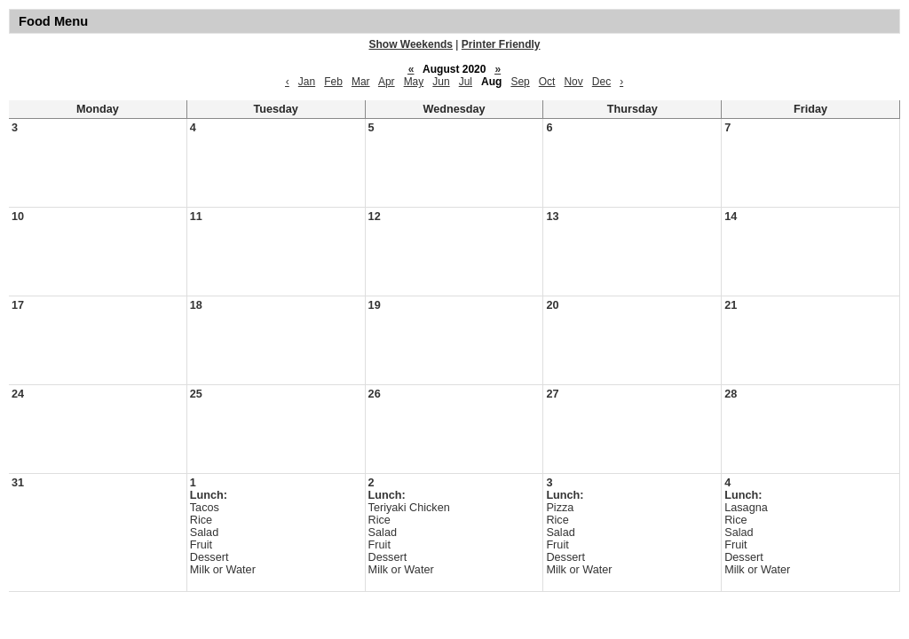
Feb (333, 81)
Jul (465, 81)
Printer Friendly (501, 44)
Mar (361, 81)
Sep (519, 81)
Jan (306, 81)
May (414, 81)
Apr (386, 81)
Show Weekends (411, 44)
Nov (573, 81)
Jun (440, 81)
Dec (601, 81)
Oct (547, 81)
